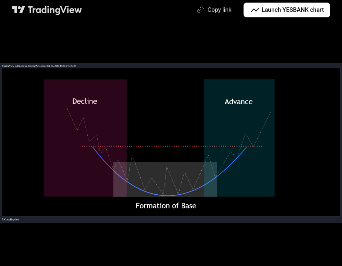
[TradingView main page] (47, 10)
